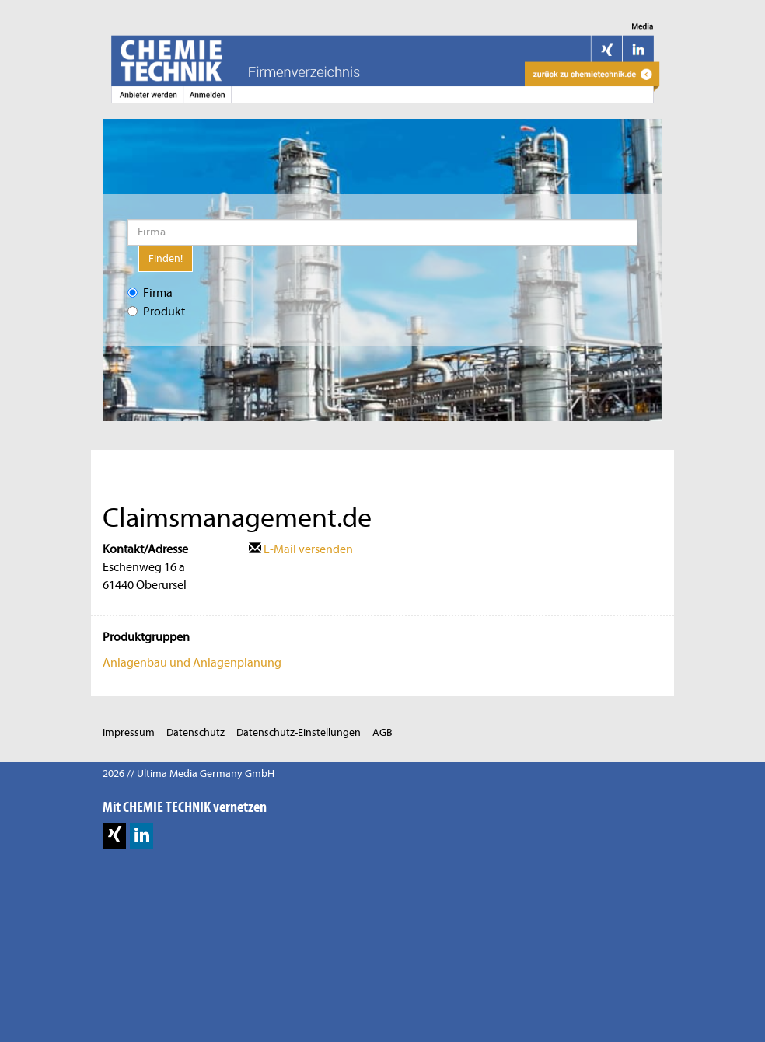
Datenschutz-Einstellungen (298, 732)
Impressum (129, 732)
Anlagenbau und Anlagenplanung (192, 663)
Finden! (165, 258)
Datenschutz (195, 732)
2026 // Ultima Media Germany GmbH (188, 773)
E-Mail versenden (301, 549)
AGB (382, 732)
